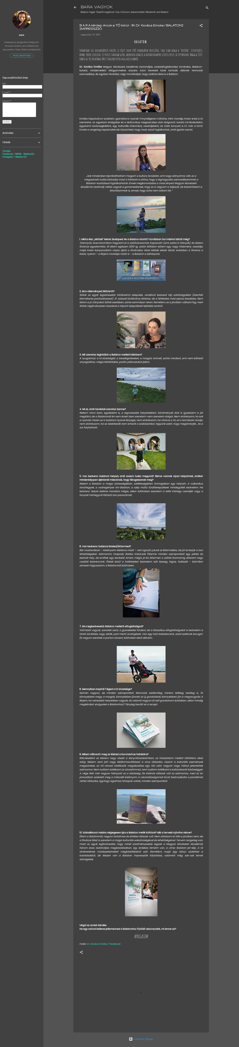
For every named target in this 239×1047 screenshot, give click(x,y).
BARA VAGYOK (97, 7)
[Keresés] (207, 8)
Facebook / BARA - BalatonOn (18, 153)
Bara (21, 35)
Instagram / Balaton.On (14, 156)
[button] (201, 26)
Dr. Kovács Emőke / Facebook (103, 943)
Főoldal (6, 151)
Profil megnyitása (21, 56)
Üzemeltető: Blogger (141, 1039)
